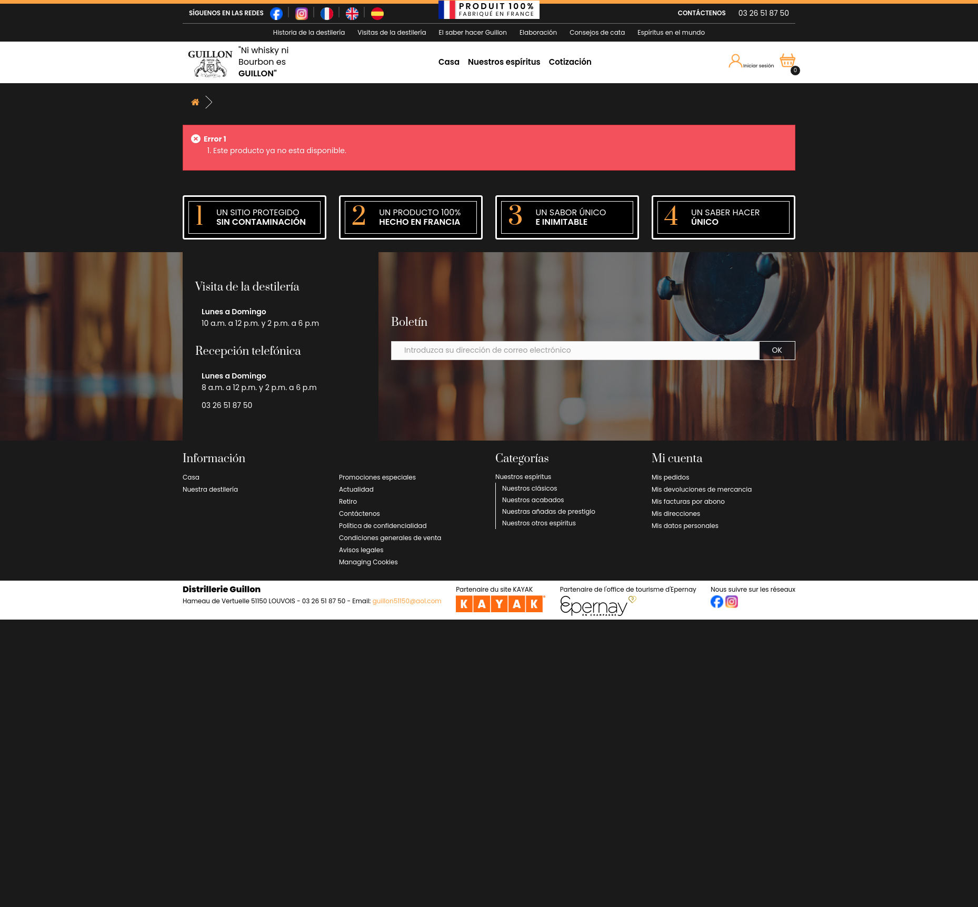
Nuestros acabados (533, 499)
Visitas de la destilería (391, 32)
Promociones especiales (377, 477)
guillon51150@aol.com (407, 600)
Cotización (570, 61)
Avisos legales (361, 549)
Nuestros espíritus (504, 61)
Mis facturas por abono (688, 501)
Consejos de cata (597, 32)
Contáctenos (359, 513)
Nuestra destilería (210, 489)
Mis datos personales (685, 525)
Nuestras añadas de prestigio (548, 511)
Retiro (348, 501)
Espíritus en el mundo (671, 32)
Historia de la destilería (309, 32)
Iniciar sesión (751, 61)
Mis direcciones (676, 513)
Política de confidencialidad (383, 525)
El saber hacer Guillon (473, 32)
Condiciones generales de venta (390, 537)
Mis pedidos (670, 477)
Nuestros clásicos (529, 488)
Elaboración (538, 32)
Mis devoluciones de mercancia (702, 489)
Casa (449, 61)
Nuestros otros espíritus (539, 523)
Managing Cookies (368, 561)
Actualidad (356, 489)
